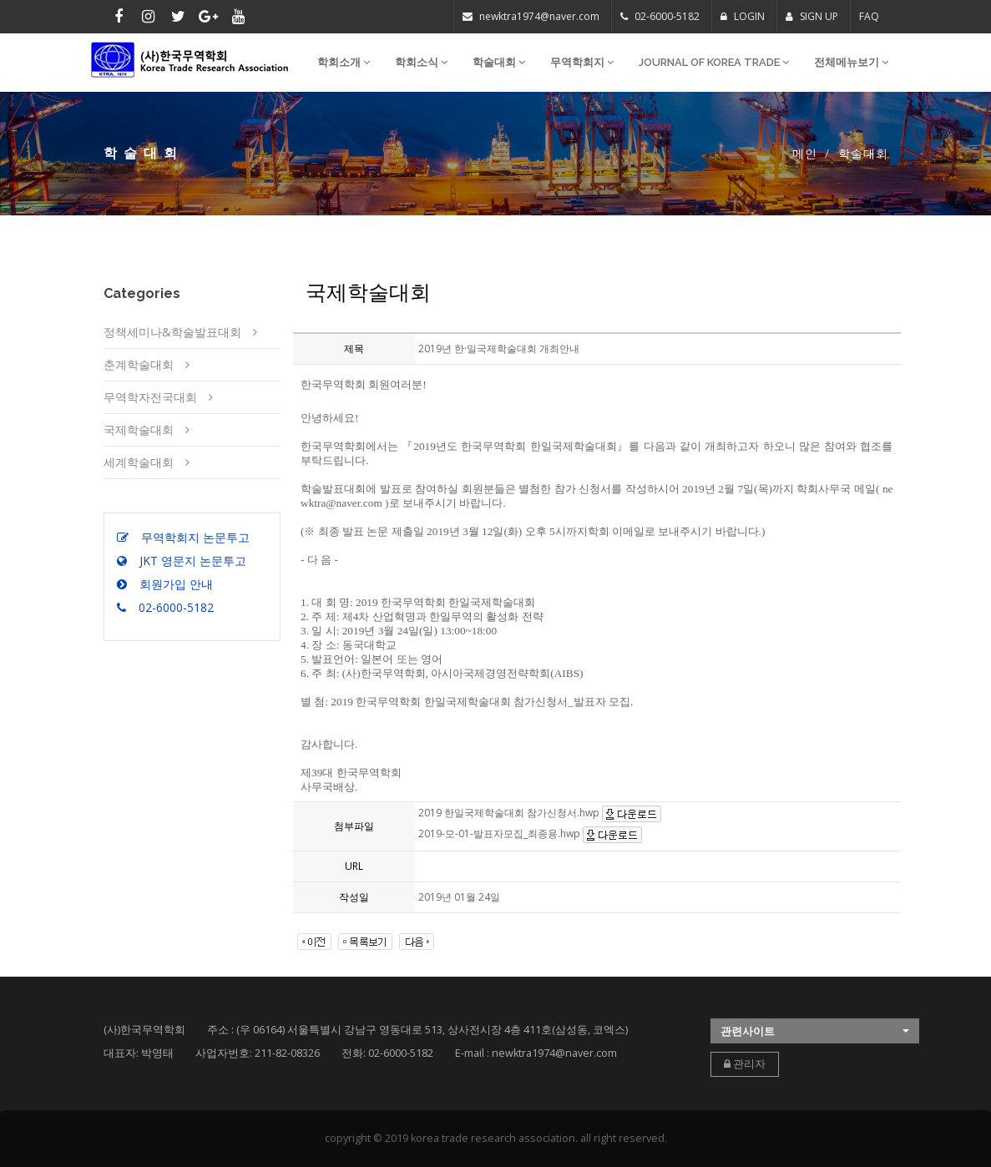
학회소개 (343, 62)
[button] (814, 1031)
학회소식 (421, 62)
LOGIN (742, 16)
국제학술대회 (139, 429)
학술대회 (499, 62)
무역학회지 (582, 62)
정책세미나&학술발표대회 (172, 332)
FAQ (869, 16)
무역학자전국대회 (150, 397)
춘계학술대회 (139, 364)
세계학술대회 (139, 462)
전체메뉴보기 (851, 62)
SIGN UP (812, 16)
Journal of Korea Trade (714, 62)
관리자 (745, 1064)
